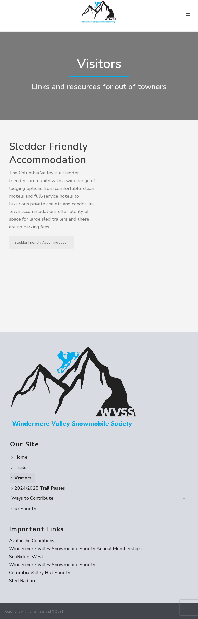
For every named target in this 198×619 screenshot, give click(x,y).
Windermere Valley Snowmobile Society (52, 564)
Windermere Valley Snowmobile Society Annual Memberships (75, 548)
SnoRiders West (26, 556)
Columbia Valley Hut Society (39, 572)
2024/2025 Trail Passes (38, 488)
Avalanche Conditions (31, 540)
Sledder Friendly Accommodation (41, 242)
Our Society (23, 508)
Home (19, 457)
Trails (18, 467)
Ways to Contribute (32, 498)
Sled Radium (22, 580)
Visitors (21, 478)
